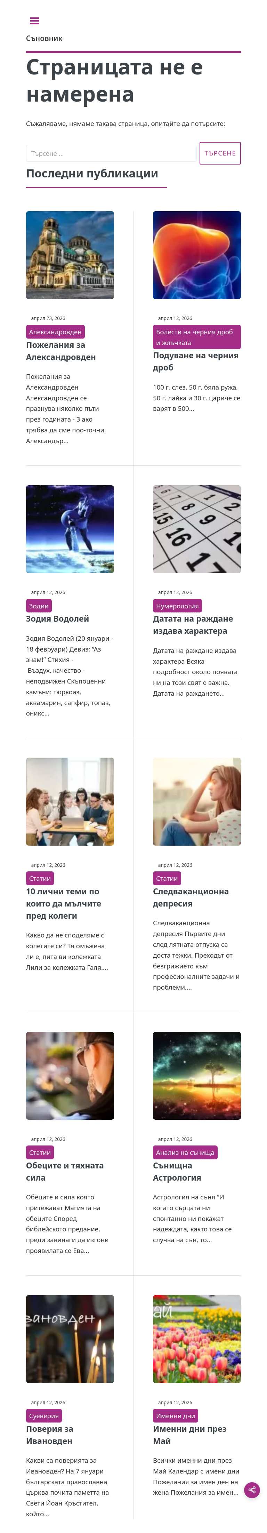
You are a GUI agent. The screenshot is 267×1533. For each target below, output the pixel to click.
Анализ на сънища (185, 1152)
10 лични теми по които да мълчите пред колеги (64, 903)
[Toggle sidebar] (34, 20)
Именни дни (175, 1415)
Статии (40, 878)
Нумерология (177, 605)
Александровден (55, 331)
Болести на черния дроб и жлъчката (194, 337)
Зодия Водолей (57, 618)
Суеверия (44, 1415)
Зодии (39, 605)
